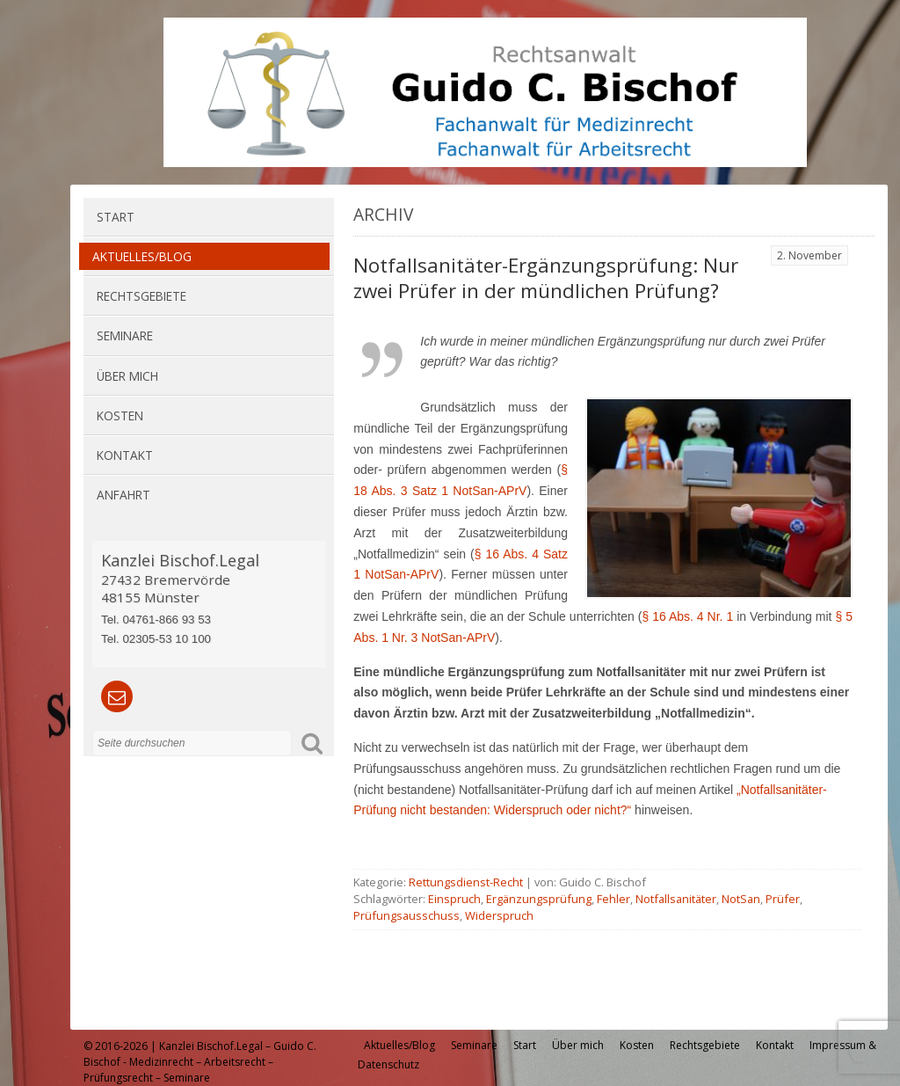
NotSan (741, 899)
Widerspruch (499, 915)
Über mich (127, 376)
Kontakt (125, 455)
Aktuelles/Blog (142, 256)
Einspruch (454, 899)
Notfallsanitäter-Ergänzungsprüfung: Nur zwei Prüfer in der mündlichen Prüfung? (545, 277)
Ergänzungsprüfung (539, 899)
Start (115, 216)
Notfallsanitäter (675, 899)
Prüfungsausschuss (406, 915)
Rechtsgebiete (141, 296)
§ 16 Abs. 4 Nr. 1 (689, 616)
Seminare (125, 335)
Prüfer (783, 899)
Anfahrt (123, 494)
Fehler (613, 899)
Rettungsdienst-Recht (466, 882)
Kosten (120, 415)
